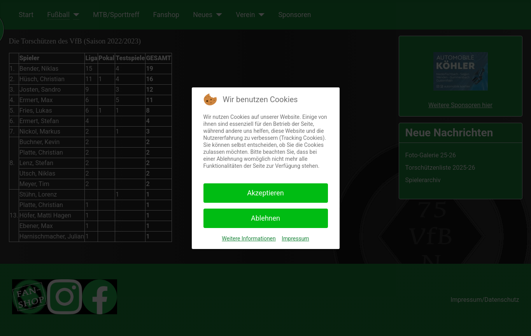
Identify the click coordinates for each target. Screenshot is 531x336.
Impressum (295, 238)
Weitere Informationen (248, 238)
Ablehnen (265, 218)
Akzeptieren (265, 193)
